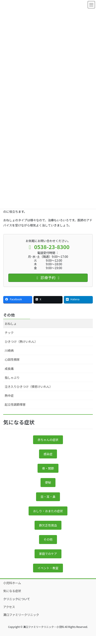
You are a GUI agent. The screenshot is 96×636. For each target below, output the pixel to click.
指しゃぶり (12, 377)
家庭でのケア (48, 553)
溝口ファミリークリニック (21, 615)
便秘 (48, 482)
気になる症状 (12, 591)
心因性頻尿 (12, 359)
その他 (9, 315)
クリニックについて (16, 599)
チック (9, 332)
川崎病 (9, 350)
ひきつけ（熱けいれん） (21, 341)
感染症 (48, 454)
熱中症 (9, 395)
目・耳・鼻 (48, 497)
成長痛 (9, 368)
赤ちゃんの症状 (48, 440)
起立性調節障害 (15, 404)
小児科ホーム (12, 583)
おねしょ (11, 323)
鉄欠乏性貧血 (48, 525)
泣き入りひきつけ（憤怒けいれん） (28, 386)
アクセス (9, 607)
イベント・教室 (48, 568)
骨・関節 (48, 468)
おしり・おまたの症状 (48, 511)
